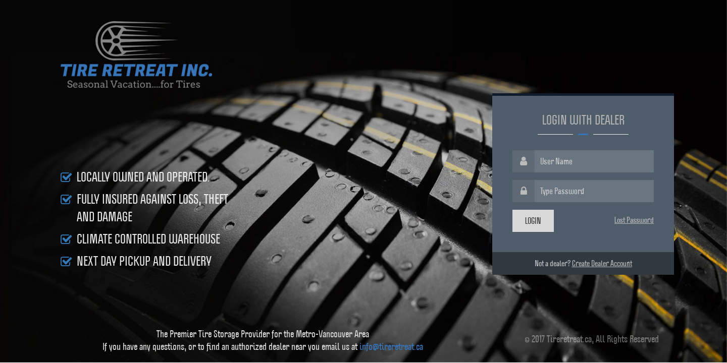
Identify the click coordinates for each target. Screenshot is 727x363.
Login (533, 220)
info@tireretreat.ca (391, 346)
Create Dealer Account (602, 263)
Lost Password (634, 220)
